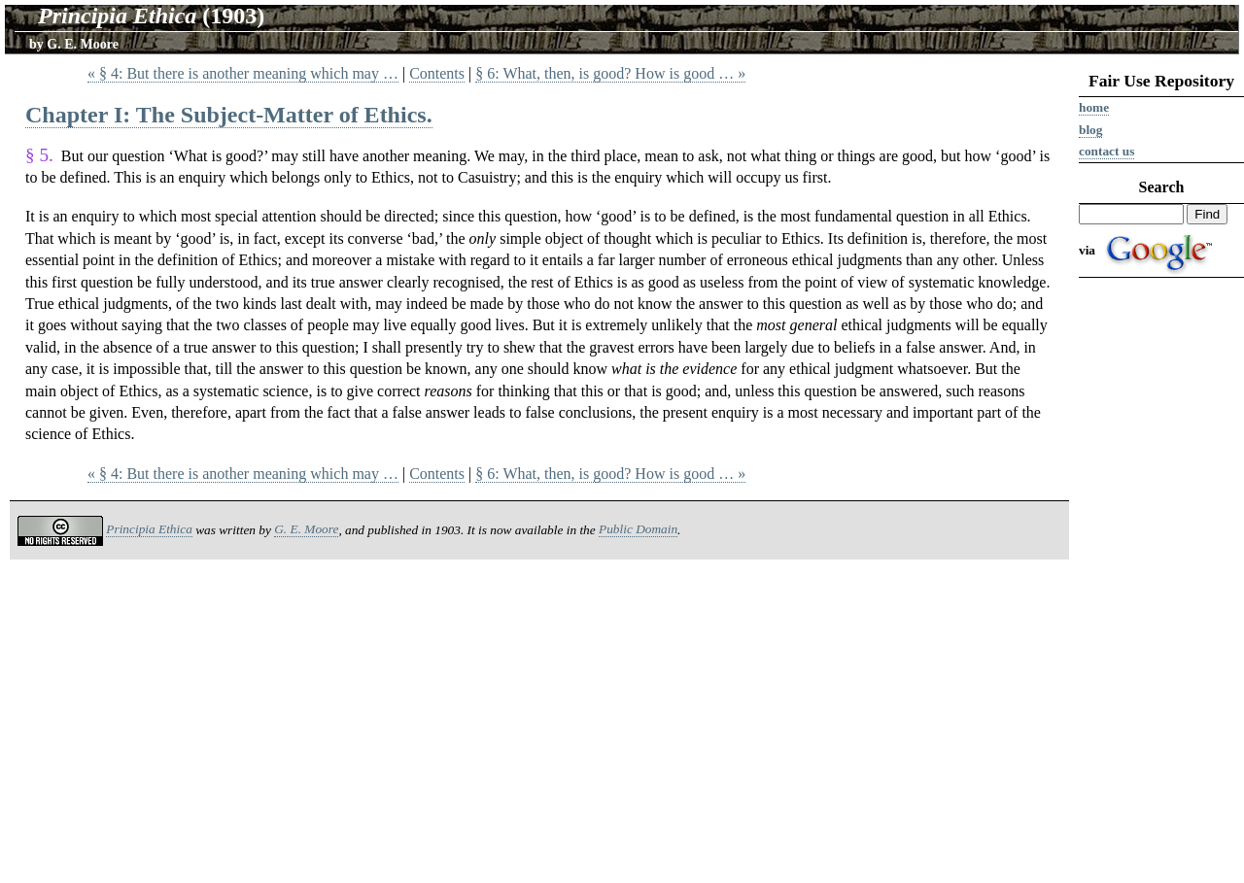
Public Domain (638, 529)
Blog (1090, 129)
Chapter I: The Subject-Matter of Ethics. (228, 114)
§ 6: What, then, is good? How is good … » (610, 73)
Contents (437, 73)
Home (1094, 107)
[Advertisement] (1161, 584)
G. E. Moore (83, 44)
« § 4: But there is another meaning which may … (242, 73)
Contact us (1106, 151)
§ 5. (39, 155)
